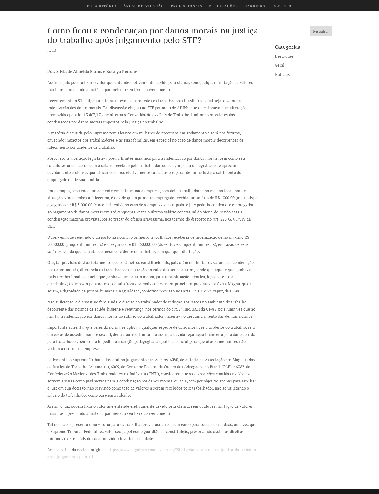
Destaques (284, 56)
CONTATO (282, 6)
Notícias (282, 74)
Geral (51, 50)
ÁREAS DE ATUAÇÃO (143, 6)
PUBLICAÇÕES (223, 6)
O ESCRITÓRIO (102, 6)
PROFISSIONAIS (186, 6)
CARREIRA (255, 6)
